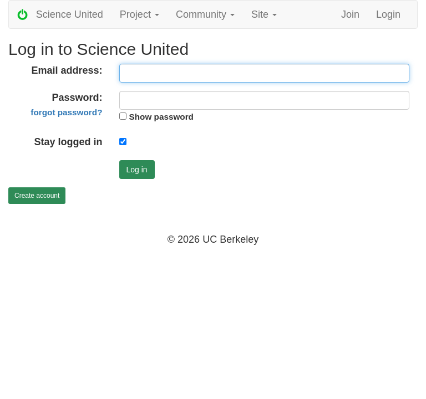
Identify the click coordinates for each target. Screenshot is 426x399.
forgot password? (66, 112)
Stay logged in (68, 141)
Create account (36, 196)
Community (205, 14)
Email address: (66, 70)
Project (139, 14)
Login (388, 14)
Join (350, 14)
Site (264, 14)
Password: (66, 104)
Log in (137, 169)
